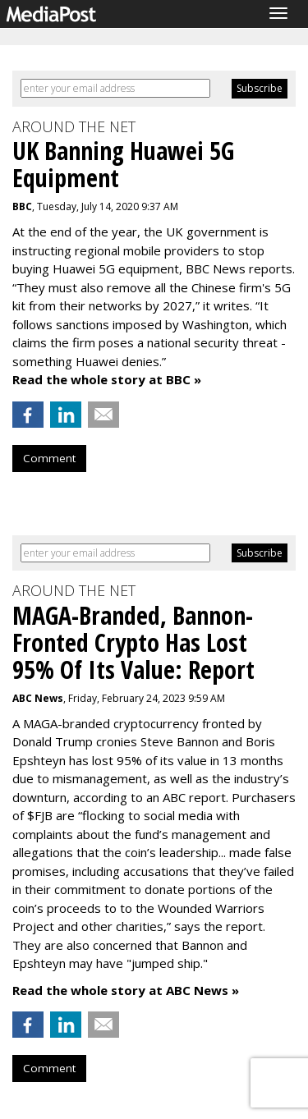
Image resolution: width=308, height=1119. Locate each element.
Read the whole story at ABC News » (125, 990)
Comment (49, 458)
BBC (22, 206)
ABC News (37, 698)
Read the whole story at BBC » (106, 379)
